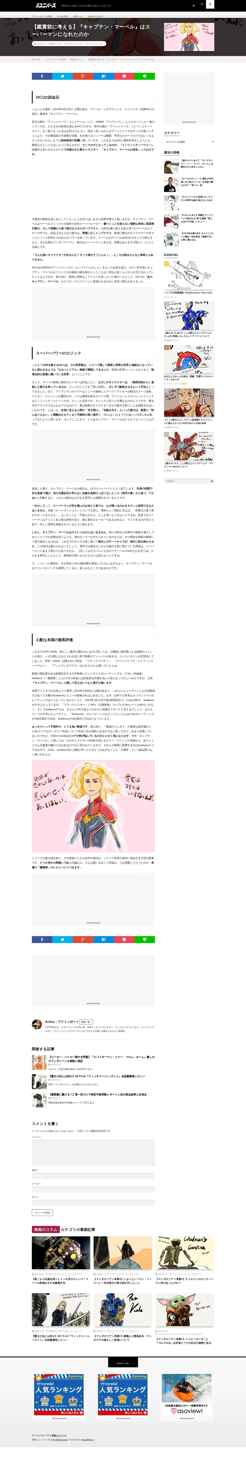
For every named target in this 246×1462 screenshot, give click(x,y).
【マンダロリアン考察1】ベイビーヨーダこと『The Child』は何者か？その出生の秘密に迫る (183, 1353)
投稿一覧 (85, 1025)
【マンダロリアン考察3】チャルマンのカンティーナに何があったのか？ (183, 1285)
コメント (36, 1141)
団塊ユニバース (60, 1450)
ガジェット (172, 301)
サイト (35, 1201)
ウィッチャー (76, 1340)
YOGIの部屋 (66, 16)
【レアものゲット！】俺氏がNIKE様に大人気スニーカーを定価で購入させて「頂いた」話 (197, 185)
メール (36, 1187)
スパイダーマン (75, 1278)
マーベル (99, 47)
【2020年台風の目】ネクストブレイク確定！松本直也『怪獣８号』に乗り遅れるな (197, 240)
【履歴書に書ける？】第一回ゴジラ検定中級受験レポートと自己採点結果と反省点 (97, 1098)
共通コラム (84, 16)
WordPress (90, 1454)
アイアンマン (61, 1278)
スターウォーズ (117, 1278)
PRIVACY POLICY (104, 16)
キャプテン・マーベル (83, 47)
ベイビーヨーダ (181, 1343)
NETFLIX (53, 1340)
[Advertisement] (93, 314)
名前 (35, 1174)
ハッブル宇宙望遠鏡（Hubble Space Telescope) (188, 296)
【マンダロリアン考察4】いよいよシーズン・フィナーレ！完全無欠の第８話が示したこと (123, 1287)
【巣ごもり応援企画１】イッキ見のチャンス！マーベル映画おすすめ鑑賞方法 (61, 1285)
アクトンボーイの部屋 (43, 16)
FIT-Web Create (60, 1454)
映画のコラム (56, 47)
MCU (69, 47)
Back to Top (123, 1378)
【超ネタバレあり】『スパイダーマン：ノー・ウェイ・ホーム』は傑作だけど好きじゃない (197, 167)
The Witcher (63, 1340)
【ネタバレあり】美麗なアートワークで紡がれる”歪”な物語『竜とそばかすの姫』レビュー (197, 222)
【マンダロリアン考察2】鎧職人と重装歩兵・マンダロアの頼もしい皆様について (122, 1348)
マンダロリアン (133, 1278)
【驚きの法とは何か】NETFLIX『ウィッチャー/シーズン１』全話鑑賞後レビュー (96, 1079)
